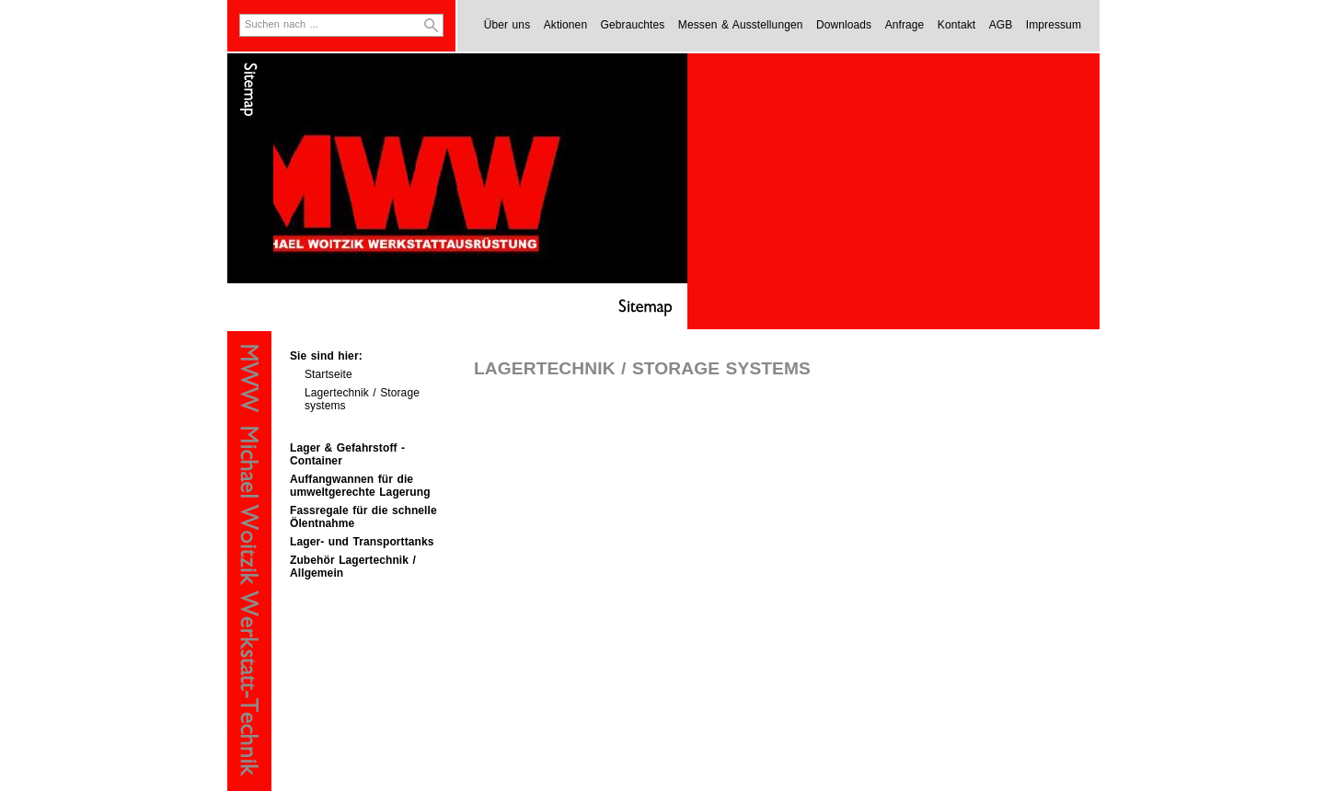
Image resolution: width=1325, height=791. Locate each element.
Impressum (1053, 24)
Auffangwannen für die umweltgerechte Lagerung (360, 486)
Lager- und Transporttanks (362, 541)
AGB (1001, 24)
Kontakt (956, 24)
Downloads (843, 24)
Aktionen (566, 24)
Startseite (328, 374)
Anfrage (905, 24)
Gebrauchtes (633, 24)
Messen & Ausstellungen (740, 24)
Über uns (507, 24)
